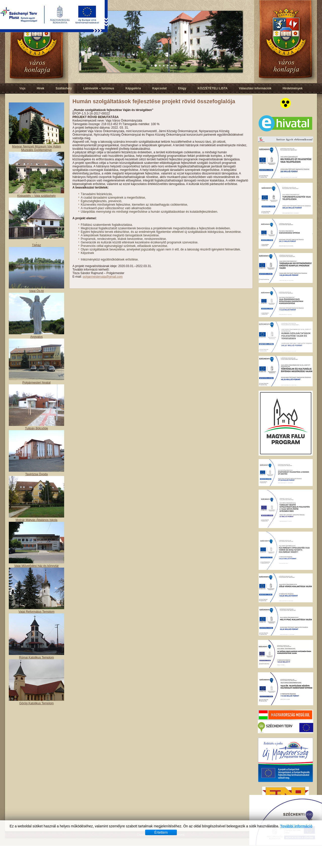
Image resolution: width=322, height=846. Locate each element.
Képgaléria (133, 88)
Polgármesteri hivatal (36, 382)
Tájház (36, 245)
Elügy (182, 88)
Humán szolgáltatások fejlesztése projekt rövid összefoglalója (153, 101)
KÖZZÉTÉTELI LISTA (212, 88)
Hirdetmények (293, 88)
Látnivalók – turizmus (98, 88)
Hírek (40, 88)
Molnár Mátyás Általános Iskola (36, 520)
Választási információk (255, 88)
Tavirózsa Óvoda (36, 474)
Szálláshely (64, 88)
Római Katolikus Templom (36, 657)
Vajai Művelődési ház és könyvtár (36, 566)
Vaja (22, 88)
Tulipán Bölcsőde (36, 428)
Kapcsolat (159, 88)
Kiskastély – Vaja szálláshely (36, 196)
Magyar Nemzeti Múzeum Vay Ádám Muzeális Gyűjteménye (36, 148)
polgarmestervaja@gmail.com (103, 276)
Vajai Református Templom (37, 611)
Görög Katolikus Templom (36, 703)
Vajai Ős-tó (36, 291)
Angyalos (36, 337)
